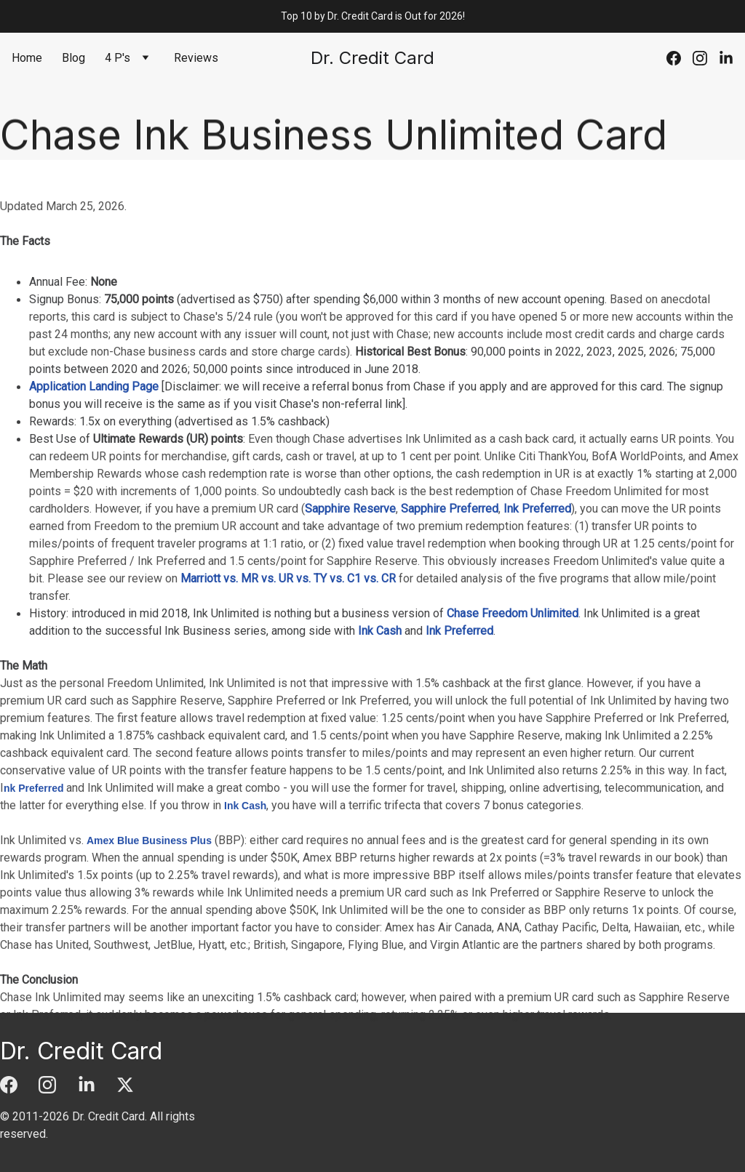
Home (27, 58)
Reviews (196, 58)
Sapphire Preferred (449, 556)
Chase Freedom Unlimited (512, 660)
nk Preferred (33, 835)
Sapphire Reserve (350, 556)
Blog (73, 58)
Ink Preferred (537, 556)
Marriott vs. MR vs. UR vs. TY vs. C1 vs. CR (288, 626)
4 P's (117, 58)
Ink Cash (380, 678)
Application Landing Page (94, 434)
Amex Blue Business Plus (149, 888)
